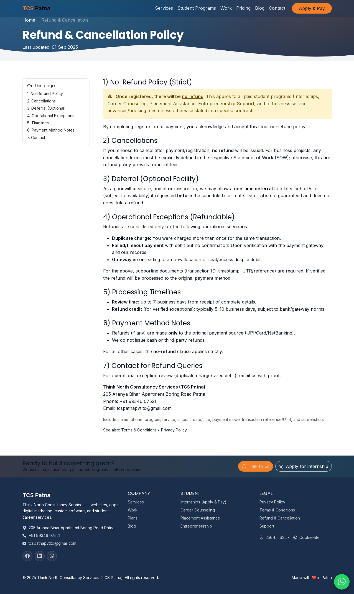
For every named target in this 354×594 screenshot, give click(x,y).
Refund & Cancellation (279, 518)
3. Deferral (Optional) (46, 108)
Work (226, 8)
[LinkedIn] (40, 556)
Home (28, 20)
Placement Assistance (200, 518)
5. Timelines (38, 122)
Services (164, 8)
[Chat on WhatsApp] (342, 582)
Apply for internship (303, 466)
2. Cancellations (41, 101)
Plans (132, 518)
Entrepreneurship (196, 526)
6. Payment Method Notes (51, 130)
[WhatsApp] (52, 556)
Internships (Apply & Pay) (203, 502)
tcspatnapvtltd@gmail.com (144, 408)
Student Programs (196, 8)
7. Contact (36, 137)
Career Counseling (197, 510)
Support (266, 526)
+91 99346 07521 (137, 401)
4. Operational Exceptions (50, 115)
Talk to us (255, 466)
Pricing (243, 8)
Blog (259, 8)
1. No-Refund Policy (45, 93)
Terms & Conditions (139, 430)
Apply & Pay (312, 8)
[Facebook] (27, 556)
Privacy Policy (174, 430)
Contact (277, 8)
